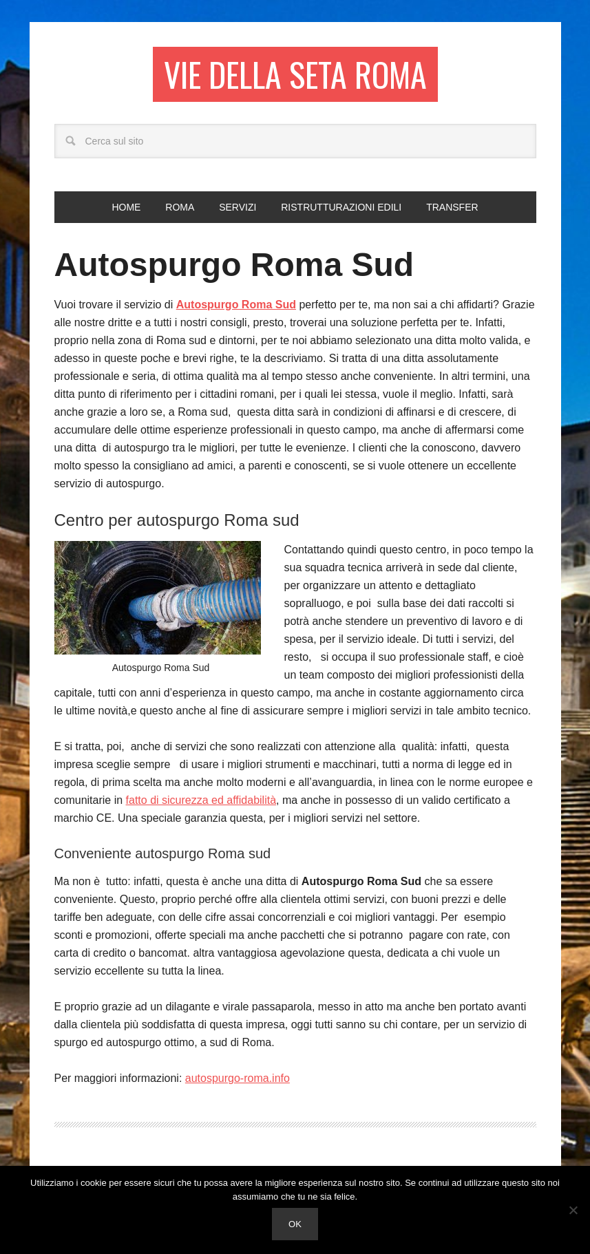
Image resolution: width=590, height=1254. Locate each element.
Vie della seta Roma (295, 74)
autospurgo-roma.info (237, 1078)
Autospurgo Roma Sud (234, 264)
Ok (295, 1224)
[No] (573, 1210)
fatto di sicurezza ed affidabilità (201, 800)
